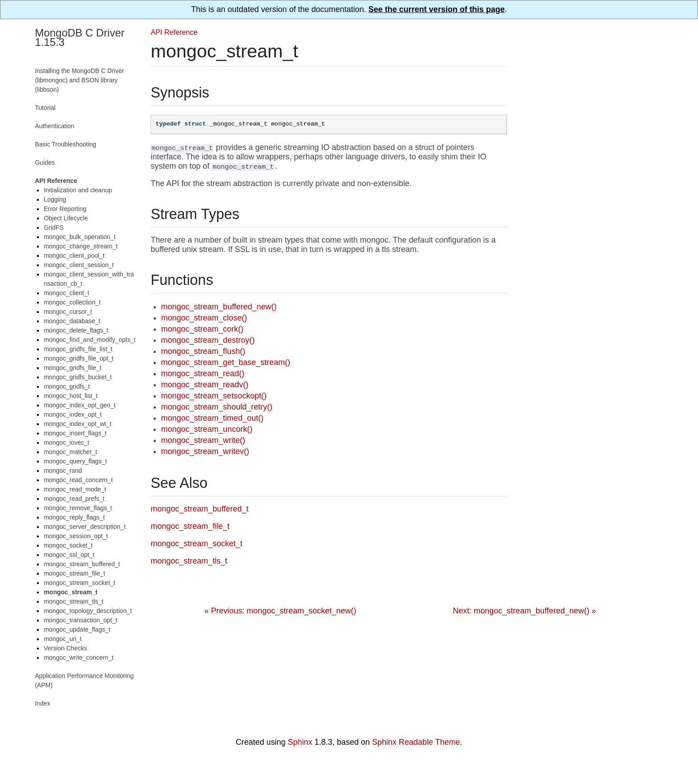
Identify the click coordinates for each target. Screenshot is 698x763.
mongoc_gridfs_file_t (72, 367)
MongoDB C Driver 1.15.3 (79, 37)
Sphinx (300, 742)
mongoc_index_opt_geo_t (79, 405)
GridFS (53, 227)
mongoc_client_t (66, 292)
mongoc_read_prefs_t (74, 498)
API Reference (173, 32)
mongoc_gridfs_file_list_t (78, 349)
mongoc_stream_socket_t (79, 582)
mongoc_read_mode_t (75, 489)
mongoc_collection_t (72, 302)
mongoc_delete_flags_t (76, 330)
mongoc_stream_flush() (203, 351)
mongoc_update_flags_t (77, 629)
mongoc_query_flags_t (75, 461)
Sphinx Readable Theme (416, 742)
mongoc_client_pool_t (74, 255)
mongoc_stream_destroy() (208, 340)
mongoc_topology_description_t (88, 610)
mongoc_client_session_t (79, 264)
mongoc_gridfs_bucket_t (78, 377)
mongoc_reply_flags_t (74, 517)
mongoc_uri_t (62, 638)
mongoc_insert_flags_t (75, 433)
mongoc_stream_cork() (202, 329)
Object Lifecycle (66, 218)
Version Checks (65, 648)
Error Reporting (65, 208)
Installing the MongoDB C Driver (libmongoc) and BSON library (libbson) (79, 80)
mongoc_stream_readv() (204, 384)
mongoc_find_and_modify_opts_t (89, 339)
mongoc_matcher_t (70, 451)
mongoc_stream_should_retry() (216, 406)
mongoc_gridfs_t (67, 386)
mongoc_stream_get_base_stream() (225, 362)
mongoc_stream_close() (204, 317)
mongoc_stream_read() (202, 373)
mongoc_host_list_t (70, 395)
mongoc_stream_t (70, 592)
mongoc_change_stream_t (81, 246)
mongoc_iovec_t (66, 442)
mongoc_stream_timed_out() (212, 418)
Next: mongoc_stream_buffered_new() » (524, 610)
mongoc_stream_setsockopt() (214, 395)
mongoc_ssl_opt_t (69, 554)
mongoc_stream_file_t (74, 573)
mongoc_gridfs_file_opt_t (78, 358)
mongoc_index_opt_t (72, 414)
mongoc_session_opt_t (76, 536)
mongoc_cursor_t (68, 311)
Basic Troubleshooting (65, 144)
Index (42, 703)
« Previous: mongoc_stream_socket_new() (280, 610)
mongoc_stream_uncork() (206, 429)
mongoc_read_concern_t (78, 479)
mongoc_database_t (72, 321)
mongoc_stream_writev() (205, 451)
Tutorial (45, 107)
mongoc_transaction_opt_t (80, 620)
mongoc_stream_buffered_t (82, 564)
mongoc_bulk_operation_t (79, 236)
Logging (55, 199)
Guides (44, 162)
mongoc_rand (63, 470)
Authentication (54, 126)
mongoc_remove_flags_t (78, 507)
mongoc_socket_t (68, 545)
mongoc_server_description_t (85, 526)
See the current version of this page (437, 9)
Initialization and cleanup (78, 190)
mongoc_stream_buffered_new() (219, 306)
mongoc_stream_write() (203, 440)
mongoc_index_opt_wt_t (77, 423)
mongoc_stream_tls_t (73, 601)
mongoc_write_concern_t (78, 657)
